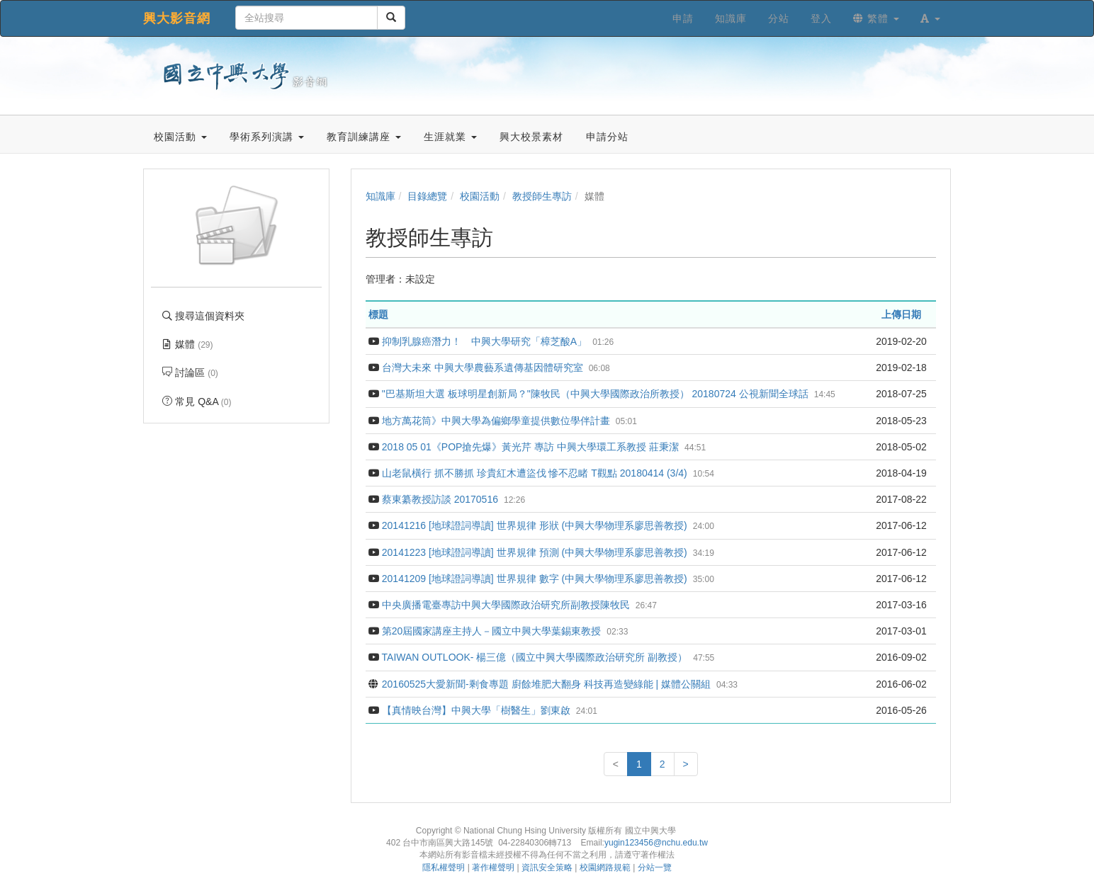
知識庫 (380, 196)
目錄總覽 (427, 196)
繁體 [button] (876, 18)
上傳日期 (901, 314)
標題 (378, 314)
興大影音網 (176, 18)
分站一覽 (655, 867)
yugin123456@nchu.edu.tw (656, 843)
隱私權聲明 (443, 867)
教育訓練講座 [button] (364, 136)
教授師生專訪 (542, 196)
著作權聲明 (493, 867)
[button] (930, 18)
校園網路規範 (605, 867)
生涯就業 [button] (450, 136)
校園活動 (480, 196)
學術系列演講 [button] (267, 136)
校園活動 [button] (180, 136)
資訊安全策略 (547, 867)
